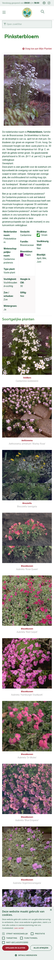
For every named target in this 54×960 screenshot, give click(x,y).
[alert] (27, 933)
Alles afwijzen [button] (41, 948)
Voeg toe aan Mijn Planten (38, 48)
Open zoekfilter (13, 24)
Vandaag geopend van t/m (20, 3)
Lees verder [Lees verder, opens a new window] (19, 928)
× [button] (51, 910)
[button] (27, 955)
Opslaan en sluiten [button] (15, 948)
